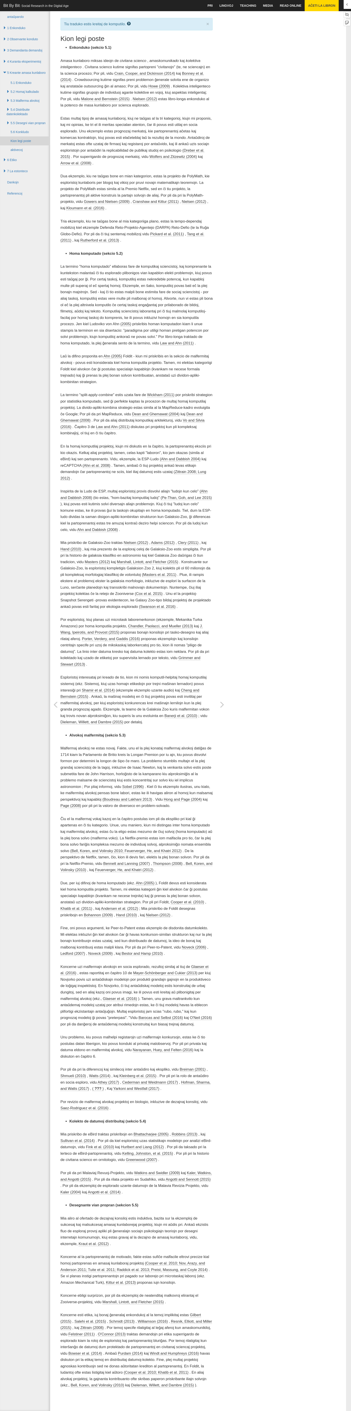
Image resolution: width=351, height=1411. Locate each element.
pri (210, 5)
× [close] (207, 23)
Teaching (248, 5)
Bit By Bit (36, 5)
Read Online (290, 5)
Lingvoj (226, 5)
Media (268, 5)
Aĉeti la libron (321, 5)
